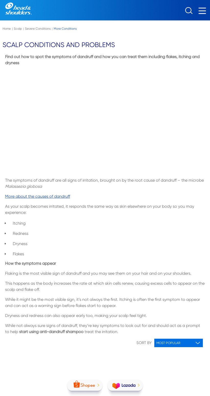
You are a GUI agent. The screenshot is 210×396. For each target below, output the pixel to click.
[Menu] (204, 12)
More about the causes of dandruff (37, 196)
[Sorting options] (178, 343)
